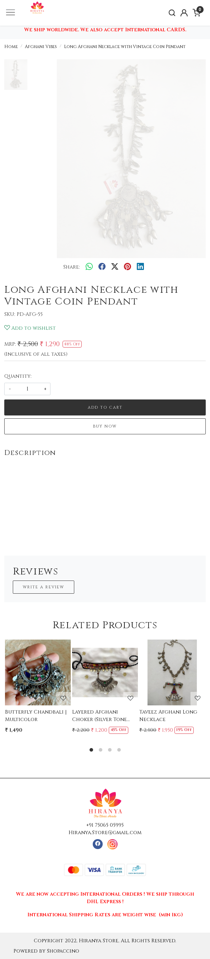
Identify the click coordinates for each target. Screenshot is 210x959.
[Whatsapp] (89, 267)
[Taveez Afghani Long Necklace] (172, 672)
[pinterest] (127, 267)
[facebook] (102, 267)
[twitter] (114, 267)
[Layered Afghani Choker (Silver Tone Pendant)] (105, 672)
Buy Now (105, 426)
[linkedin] (140, 267)
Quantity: (18, 376)
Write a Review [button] (43, 587)
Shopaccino (63, 951)
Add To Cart (105, 407)
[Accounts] (184, 13)
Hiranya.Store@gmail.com (105, 832)
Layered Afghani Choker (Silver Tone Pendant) (99, 716)
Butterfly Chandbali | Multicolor (35, 716)
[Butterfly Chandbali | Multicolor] (38, 672)
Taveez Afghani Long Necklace (168, 716)
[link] (172, 13)
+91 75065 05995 (105, 825)
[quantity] (27, 389)
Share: (71, 267)
